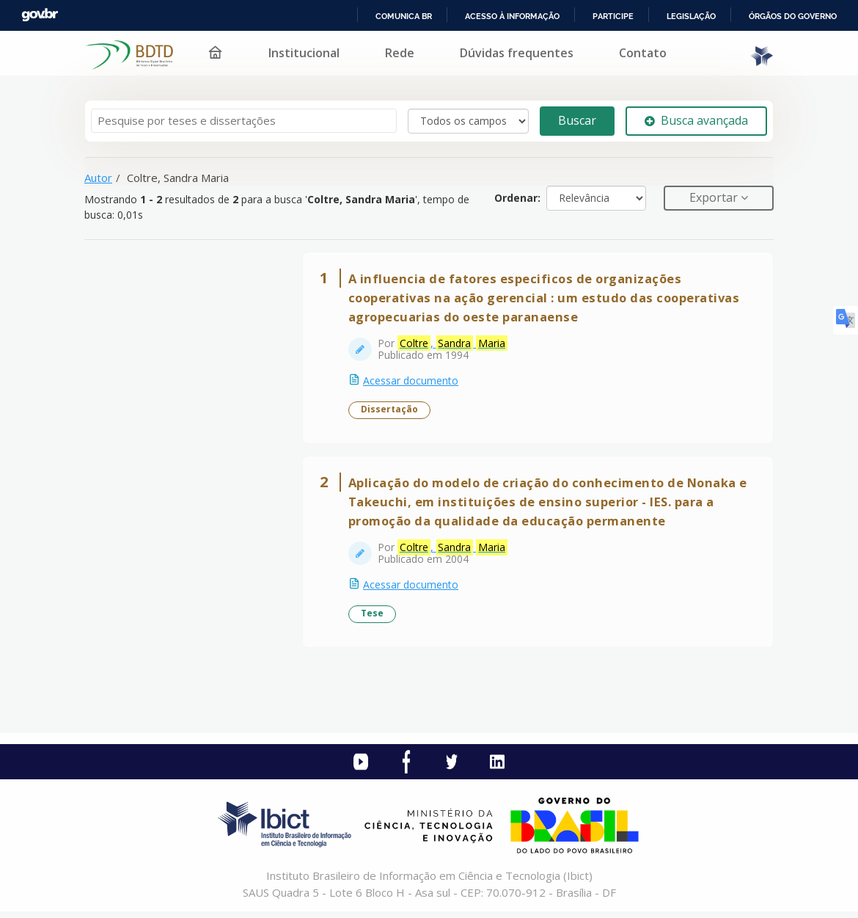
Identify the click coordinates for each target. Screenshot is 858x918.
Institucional (304, 53)
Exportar (715, 197)
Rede (399, 53)
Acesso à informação (512, 16)
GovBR (39, 15)
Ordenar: (517, 198)
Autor (98, 177)
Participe (613, 16)
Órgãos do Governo (793, 16)
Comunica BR (403, 16)
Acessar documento (412, 382)
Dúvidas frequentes (516, 53)
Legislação (691, 16)
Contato (643, 53)
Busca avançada (696, 120)
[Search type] (468, 121)
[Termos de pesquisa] (244, 121)
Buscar (577, 120)
